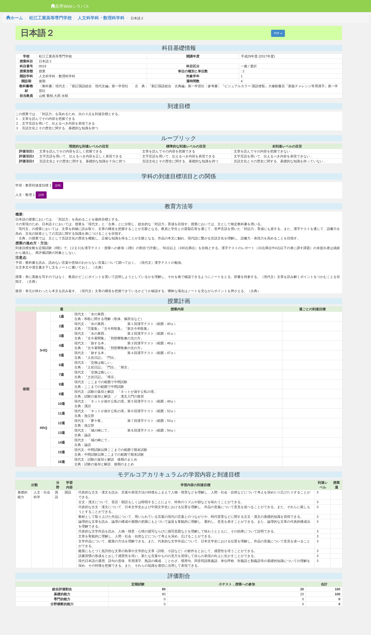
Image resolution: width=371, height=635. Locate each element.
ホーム (14, 18)
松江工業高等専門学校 (50, 18)
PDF (278, 33)
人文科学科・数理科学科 (101, 18)
